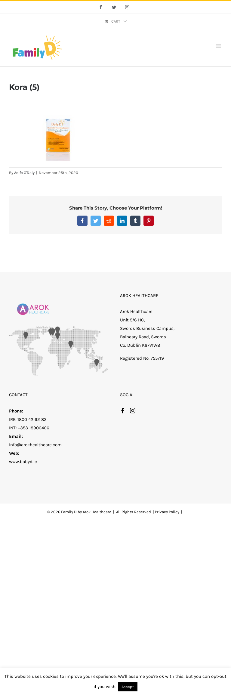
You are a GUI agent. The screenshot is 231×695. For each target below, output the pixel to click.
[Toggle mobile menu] (219, 46)
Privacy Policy (167, 512)
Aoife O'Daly (24, 172)
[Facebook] (122, 410)
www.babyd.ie (23, 461)
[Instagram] (132, 410)
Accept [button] (128, 686)
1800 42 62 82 (32, 419)
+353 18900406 (33, 428)
